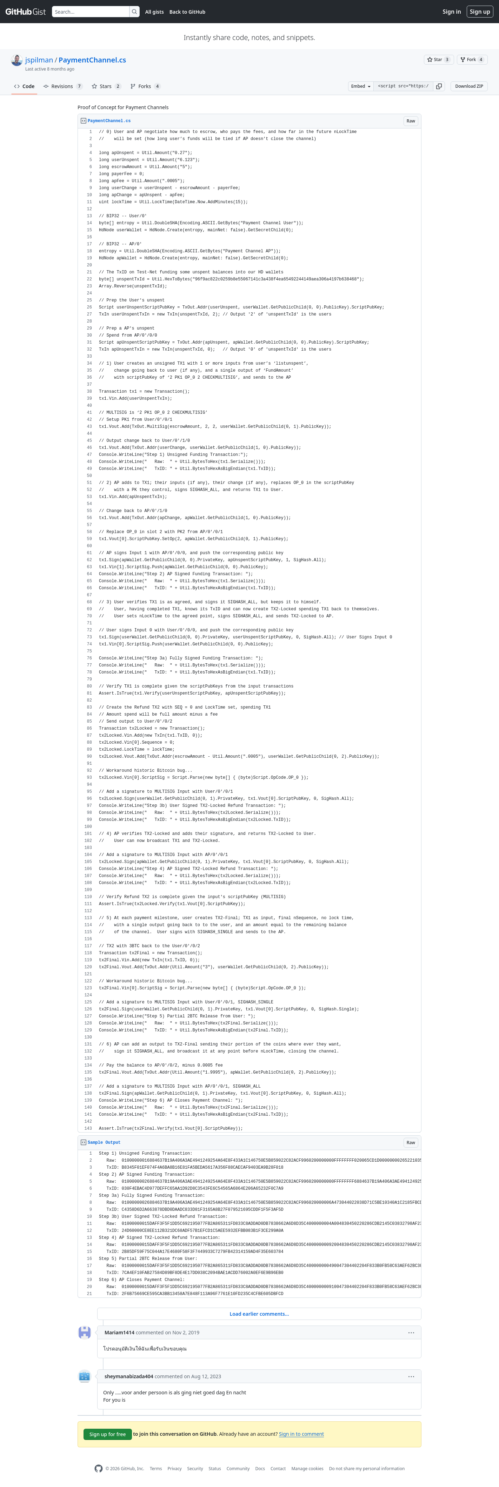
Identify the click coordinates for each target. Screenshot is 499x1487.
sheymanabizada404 (129, 1376)
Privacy (175, 1469)
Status (215, 1469)
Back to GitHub (187, 11)
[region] (249, 630)
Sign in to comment (301, 1433)
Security (195, 1469)
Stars (107, 86)
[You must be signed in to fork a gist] (472, 60)
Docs (260, 1469)
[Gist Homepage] (26, 11)
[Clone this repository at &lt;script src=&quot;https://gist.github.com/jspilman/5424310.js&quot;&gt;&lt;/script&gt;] (403, 86)
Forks (145, 86)
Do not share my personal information (367, 1469)
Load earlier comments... (259, 1313)
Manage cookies (307, 1469)
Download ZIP (469, 86)
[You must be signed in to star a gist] (439, 60)
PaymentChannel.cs (92, 60)
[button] (439, 86)
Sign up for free (107, 1434)
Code (24, 86)
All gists (154, 11)
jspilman (39, 60)
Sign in (452, 11)
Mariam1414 (119, 1332)
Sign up (480, 11)
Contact (278, 1469)
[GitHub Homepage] (98, 1468)
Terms (156, 1469)
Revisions (63, 86)
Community (238, 1469)
